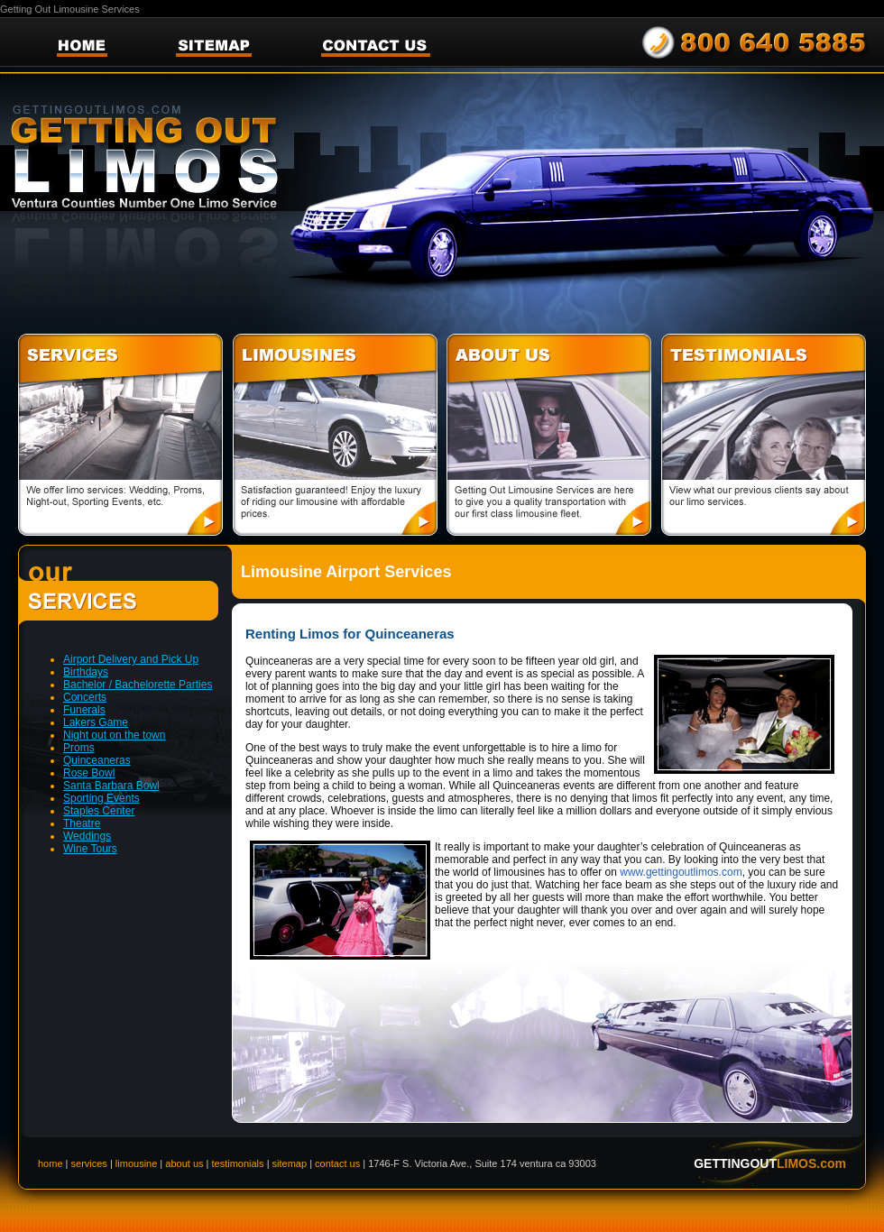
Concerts (84, 697)
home (50, 1163)
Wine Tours (90, 848)
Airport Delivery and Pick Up (130, 659)
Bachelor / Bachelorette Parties (137, 684)
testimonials (238, 1163)
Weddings (87, 836)
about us (185, 1163)
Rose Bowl (89, 773)
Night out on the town (114, 735)
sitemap (290, 1163)
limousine (136, 1163)
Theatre (81, 823)
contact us (337, 1163)
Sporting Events (101, 798)
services (89, 1163)
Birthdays (85, 672)
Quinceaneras (97, 760)
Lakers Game (95, 722)
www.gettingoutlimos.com (680, 872)
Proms (79, 747)
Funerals (84, 709)
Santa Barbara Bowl (111, 785)
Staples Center (98, 810)
